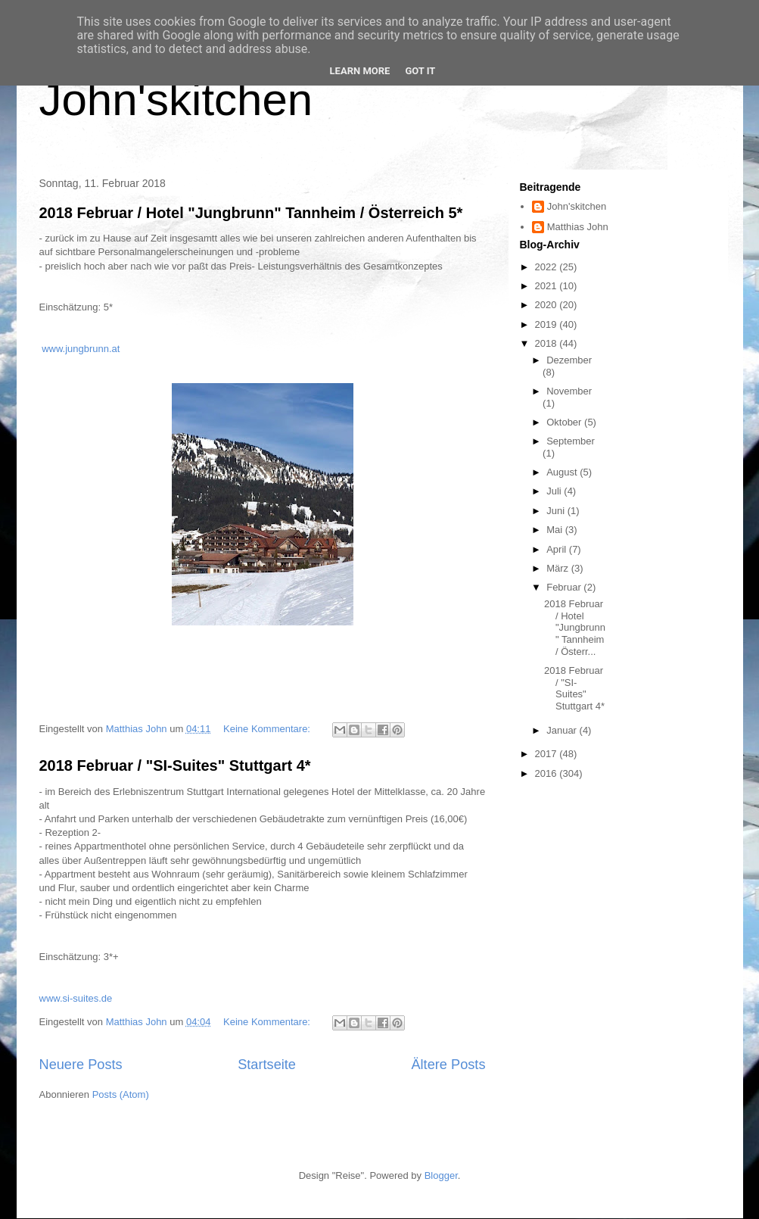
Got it (420, 70)
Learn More (360, 70)
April (557, 549)
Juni (556, 510)
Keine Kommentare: (268, 728)
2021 (547, 286)
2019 (547, 324)
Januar (562, 730)
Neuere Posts (81, 1064)
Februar (564, 587)
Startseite (267, 1064)
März (558, 568)
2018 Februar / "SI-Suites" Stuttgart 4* (175, 765)
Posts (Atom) (120, 1094)
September (570, 441)
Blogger (441, 1175)
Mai (555, 529)
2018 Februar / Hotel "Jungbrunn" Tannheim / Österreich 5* (251, 212)
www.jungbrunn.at (81, 348)
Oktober (565, 422)
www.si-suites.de (76, 998)
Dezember (569, 360)
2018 (547, 343)
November (569, 391)
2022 (547, 267)
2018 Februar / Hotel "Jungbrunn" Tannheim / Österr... (574, 627)
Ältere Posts (448, 1064)
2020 (547, 304)
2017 (547, 753)
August (563, 472)
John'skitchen (176, 99)
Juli (555, 491)
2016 (547, 773)
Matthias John (577, 226)
